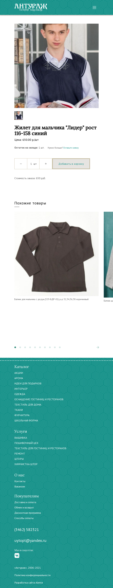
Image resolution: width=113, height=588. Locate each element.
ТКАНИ (18, 410)
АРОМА (18, 378)
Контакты (19, 481)
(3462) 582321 (26, 529)
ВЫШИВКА (20, 437)
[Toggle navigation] (94, 7)
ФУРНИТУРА (21, 415)
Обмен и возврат (24, 507)
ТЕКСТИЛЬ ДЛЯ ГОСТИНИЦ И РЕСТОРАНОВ (40, 448)
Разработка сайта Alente (28, 582)
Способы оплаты (24, 518)
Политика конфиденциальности (32, 575)
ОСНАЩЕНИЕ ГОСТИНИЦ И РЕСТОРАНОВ (38, 399)
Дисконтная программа (27, 512)
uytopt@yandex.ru (30, 540)
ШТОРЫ (19, 458)
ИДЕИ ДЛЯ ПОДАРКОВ (27, 383)
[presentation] (97, 347)
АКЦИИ (18, 372)
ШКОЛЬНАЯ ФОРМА (26, 420)
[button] (15, 347)
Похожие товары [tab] (30, 203)
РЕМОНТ (19, 453)
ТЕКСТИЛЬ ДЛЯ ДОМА (27, 404)
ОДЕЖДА (19, 394)
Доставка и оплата (25, 502)
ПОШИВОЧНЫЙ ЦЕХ (26, 443)
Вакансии (19, 486)
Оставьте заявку (71, 147)
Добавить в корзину (71, 163)
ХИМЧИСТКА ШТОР (26, 464)
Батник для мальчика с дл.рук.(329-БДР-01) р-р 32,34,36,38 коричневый (51, 299)
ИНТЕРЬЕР (21, 388)
